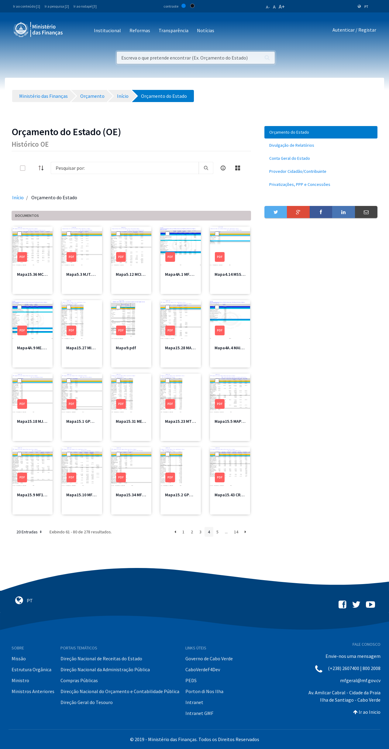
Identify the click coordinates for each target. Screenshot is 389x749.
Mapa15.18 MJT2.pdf (36, 421)
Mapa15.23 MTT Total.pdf (189, 421)
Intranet (194, 702)
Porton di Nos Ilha (204, 691)
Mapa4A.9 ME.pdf (33, 348)
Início (18, 197)
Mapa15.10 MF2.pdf (84, 495)
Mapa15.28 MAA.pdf (183, 348)
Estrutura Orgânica (31, 669)
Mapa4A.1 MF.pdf (181, 274)
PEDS (191, 680)
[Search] (125, 168)
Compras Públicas (79, 680)
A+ (282, 6)
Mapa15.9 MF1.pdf (34, 495)
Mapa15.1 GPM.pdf (83, 421)
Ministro (20, 680)
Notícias (205, 30)
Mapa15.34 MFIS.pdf (134, 495)
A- (268, 7)
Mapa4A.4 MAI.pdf (231, 348)
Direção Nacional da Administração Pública (105, 669)
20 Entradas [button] (29, 532)
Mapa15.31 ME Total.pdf (138, 421)
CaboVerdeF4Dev (202, 669)
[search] (206, 168)
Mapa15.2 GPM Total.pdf (188, 495)
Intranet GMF (199, 713)
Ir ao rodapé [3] (85, 6)
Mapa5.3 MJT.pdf (82, 274)
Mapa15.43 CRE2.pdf (234, 495)
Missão (19, 658)
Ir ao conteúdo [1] (26, 6)
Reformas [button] (139, 30)
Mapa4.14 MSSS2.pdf (234, 274)
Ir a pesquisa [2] (57, 6)
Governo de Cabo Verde (209, 658)
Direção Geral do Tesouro (86, 702)
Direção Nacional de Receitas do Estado (101, 658)
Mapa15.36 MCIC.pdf (36, 274)
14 (236, 532)
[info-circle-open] (223, 168)
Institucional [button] (107, 30)
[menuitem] (320, 132)
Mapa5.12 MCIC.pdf (134, 274)
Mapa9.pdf (126, 348)
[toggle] (32, 168)
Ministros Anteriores (33, 691)
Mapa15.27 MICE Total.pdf (90, 348)
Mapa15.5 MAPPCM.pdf (236, 421)
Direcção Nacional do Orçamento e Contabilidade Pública (119, 691)
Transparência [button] (173, 30)
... (226, 532)
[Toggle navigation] (72, 31)
